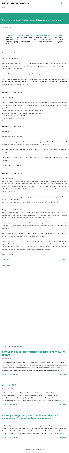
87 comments (12, 404)
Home (4, 8)
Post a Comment (13, 374)
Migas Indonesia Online (16, 3)
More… (42, 8)
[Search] (61, 3)
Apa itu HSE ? (9, 385)
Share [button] (63, 260)
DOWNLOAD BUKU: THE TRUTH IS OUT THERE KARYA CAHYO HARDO (33, 353)
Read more (63, 374)
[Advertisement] (34, 327)
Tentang (13, 8)
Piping (9, 260)
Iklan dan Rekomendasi (28, 8)
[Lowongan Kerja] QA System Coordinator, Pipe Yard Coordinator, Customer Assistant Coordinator (30, 417)
